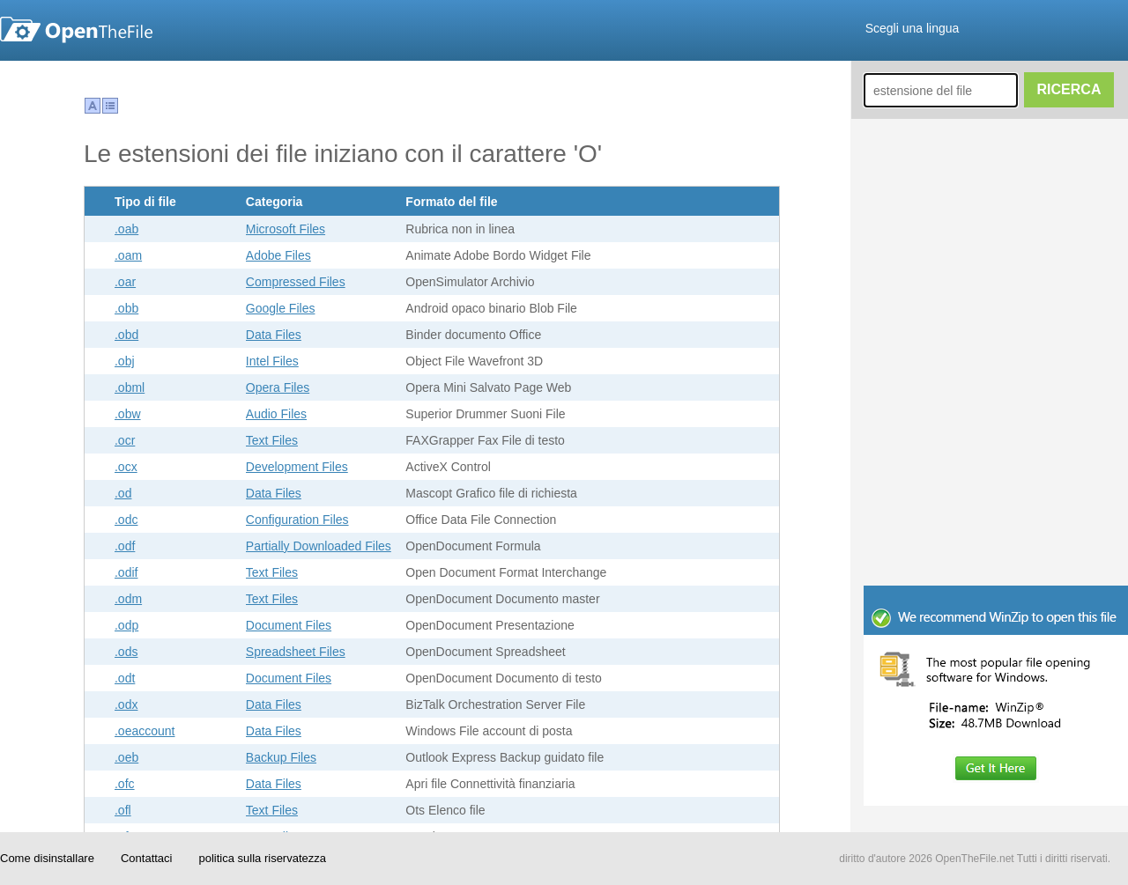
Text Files (272, 440)
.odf (125, 546)
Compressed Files (295, 282)
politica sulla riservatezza (262, 858)
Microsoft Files (285, 229)
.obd (126, 335)
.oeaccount (145, 731)
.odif (126, 572)
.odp (126, 625)
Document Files (288, 625)
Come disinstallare (47, 858)
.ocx (126, 467)
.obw (128, 414)
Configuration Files (297, 520)
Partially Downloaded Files (318, 546)
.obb (126, 308)
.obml (130, 387)
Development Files (297, 467)
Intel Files (272, 361)
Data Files (273, 335)
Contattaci (147, 858)
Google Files (280, 308)
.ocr (125, 440)
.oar (125, 282)
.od (123, 493)
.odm (128, 599)
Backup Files (281, 757)
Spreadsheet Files (295, 652)
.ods (126, 652)
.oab (126, 229)
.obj (125, 361)
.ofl (123, 810)
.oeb (126, 757)
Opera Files (277, 387)
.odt (125, 678)
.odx (126, 704)
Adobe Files (278, 255)
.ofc (125, 784)
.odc (126, 520)
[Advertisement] (941, 621)
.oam (128, 255)
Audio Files (276, 414)
